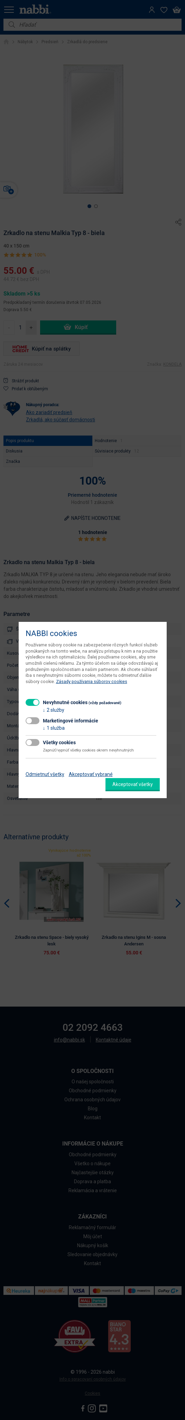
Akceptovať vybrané (91, 774)
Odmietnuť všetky (45, 774)
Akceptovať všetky (132, 784)
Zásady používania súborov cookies (91, 681)
